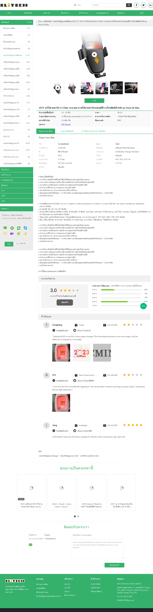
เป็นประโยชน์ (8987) (85, 381)
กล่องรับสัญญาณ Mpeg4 (48, 456)
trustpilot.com (62, 331)
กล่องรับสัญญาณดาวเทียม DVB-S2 (16, 123)
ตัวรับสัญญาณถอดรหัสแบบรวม (16, 48)
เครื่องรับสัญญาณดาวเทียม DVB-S (16, 89)
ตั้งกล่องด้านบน (16, 42)
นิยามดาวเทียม (16, 28)
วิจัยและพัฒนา (96, 591)
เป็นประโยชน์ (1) (83, 331)
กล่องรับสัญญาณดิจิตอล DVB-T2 (16, 55)
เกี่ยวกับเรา (65, 13)
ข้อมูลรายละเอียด (46, 131)
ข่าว (3, 191)
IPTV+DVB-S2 (16, 96)
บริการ (67, 591)
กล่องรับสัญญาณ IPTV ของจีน (16, 103)
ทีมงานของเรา (70, 595)
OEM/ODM (95, 588)
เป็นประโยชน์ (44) (84, 431)
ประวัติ (67, 588)
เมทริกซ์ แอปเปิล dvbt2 (89, 456)
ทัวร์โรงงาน (83, 13)
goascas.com (16, 130)
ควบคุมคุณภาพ (102, 13)
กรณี (3, 196)
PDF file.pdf (66, 124)
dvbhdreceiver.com (16, 150)
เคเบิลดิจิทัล (16, 35)
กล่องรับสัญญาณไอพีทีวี (16, 163)
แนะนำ (67, 584)
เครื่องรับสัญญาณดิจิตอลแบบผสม (16, 82)
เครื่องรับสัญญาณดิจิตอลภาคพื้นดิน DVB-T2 (17, 69)
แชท (141, 13)
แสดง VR (46, 13)
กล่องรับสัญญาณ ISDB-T (16, 109)
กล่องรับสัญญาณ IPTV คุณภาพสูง (16, 143)
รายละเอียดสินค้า (67, 131)
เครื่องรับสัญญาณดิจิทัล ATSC (16, 75)
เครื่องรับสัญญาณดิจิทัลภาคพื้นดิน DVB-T (17, 116)
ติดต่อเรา (121, 13)
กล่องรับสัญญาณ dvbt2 (69, 456)
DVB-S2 (16, 136)
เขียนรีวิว (64, 302)
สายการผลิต (95, 584)
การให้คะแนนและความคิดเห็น (93, 131)
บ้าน (9, 13)
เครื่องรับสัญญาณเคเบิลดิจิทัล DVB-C (17, 62)
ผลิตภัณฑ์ (28, 13)
